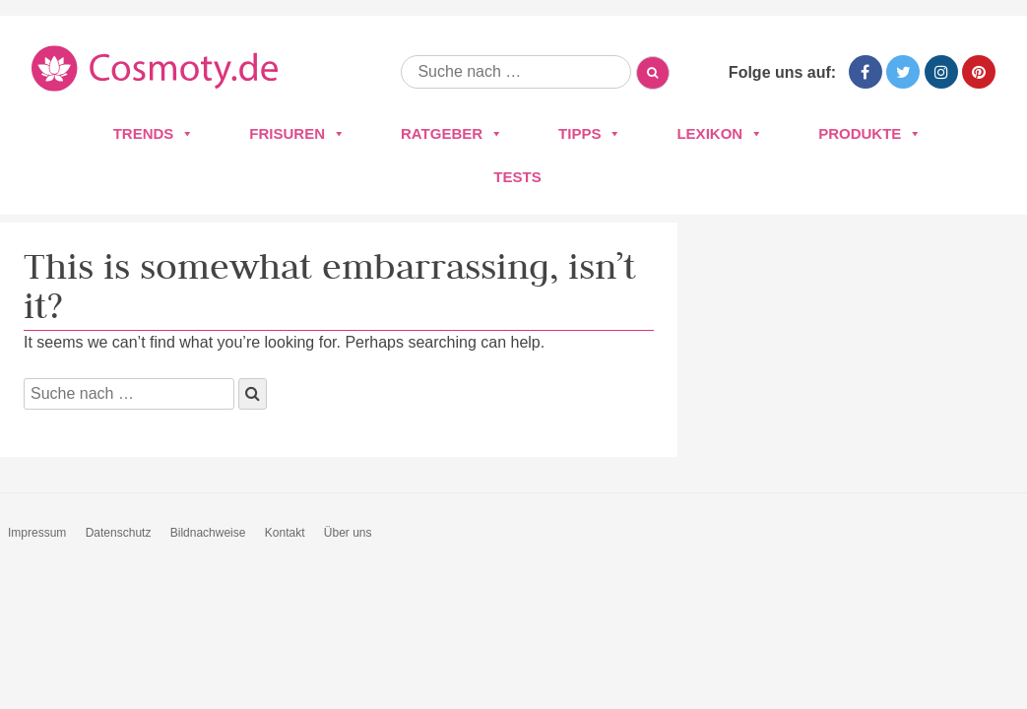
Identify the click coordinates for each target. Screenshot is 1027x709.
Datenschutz (119, 533)
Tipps (589, 133)
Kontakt (285, 533)
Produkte (870, 133)
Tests (517, 176)
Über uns (348, 533)
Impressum (37, 533)
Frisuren (297, 133)
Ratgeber (452, 133)
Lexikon (719, 133)
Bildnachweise (208, 533)
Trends (154, 133)
